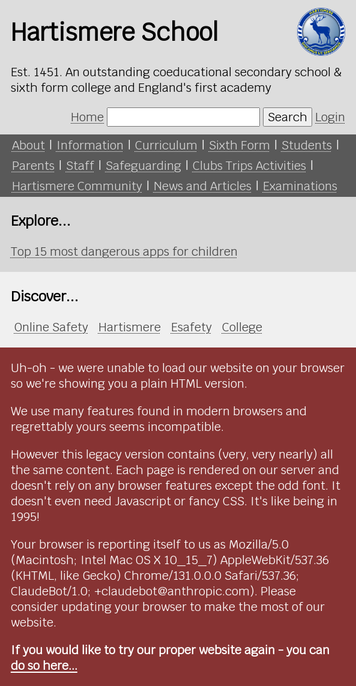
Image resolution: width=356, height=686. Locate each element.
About (28, 145)
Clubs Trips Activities (249, 165)
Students (307, 145)
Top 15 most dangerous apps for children (124, 251)
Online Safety (51, 327)
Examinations (300, 186)
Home (87, 117)
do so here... (44, 665)
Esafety (191, 327)
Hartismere (129, 327)
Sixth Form (239, 145)
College (242, 327)
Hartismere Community (77, 186)
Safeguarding (143, 165)
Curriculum (166, 145)
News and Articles (203, 186)
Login (330, 117)
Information (90, 145)
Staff (80, 165)
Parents (33, 165)
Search (287, 117)
